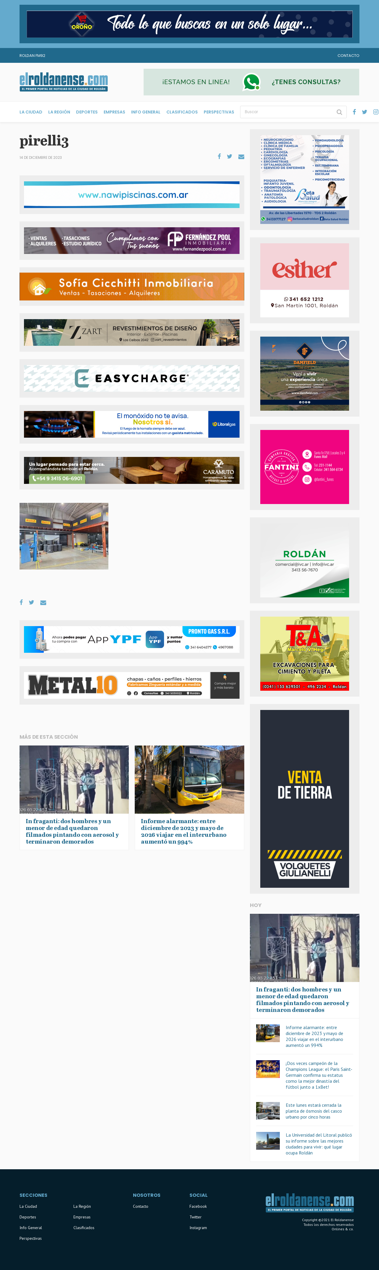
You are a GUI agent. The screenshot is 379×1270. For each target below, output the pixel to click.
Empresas (114, 112)
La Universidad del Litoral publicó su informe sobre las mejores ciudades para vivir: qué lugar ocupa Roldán (319, 1144)
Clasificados (182, 112)
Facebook (198, 1206)
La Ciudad (31, 112)
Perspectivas (219, 112)
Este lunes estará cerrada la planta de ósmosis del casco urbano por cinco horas (314, 1111)
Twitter (196, 1217)
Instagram (198, 1227)
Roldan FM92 (32, 55)
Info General (145, 112)
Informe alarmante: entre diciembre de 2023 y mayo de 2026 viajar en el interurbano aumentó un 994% (314, 1036)
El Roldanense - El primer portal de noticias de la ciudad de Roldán (64, 82)
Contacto (348, 55)
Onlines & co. (343, 1229)
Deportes (87, 112)
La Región (59, 112)
